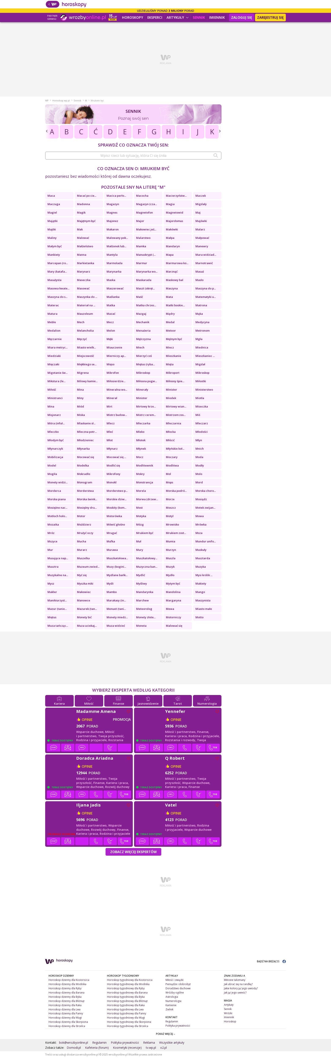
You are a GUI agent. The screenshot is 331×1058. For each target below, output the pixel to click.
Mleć (110, 432)
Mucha (81, 541)
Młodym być (55, 440)
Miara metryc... (57, 347)
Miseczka (201, 406)
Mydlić (140, 575)
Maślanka (113, 297)
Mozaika (53, 524)
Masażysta (54, 280)
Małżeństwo (85, 246)
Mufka (111, 541)
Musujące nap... (57, 558)
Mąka (199, 314)
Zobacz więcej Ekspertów (133, 852)
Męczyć (82, 339)
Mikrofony (113, 474)
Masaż (199, 271)
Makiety (200, 583)
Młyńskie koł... (175, 448)
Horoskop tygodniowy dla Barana (127, 992)
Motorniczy (173, 617)
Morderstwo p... (117, 491)
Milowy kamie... (87, 381)
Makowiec (84, 592)
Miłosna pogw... (146, 381)
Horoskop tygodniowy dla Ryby (126, 988)
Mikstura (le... (56, 381)
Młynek (141, 448)
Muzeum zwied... (88, 567)
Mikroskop (143, 373)
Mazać (111, 314)
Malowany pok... (117, 238)
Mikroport (172, 373)
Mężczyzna (143, 339)
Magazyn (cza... (146, 204)
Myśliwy (141, 583)
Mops (169, 482)
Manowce (83, 600)
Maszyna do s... (57, 297)
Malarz (200, 229)
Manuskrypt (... (146, 255)
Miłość (51, 389)
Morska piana (56, 499)
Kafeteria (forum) (97, 1048)
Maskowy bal (174, 280)
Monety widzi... (57, 482)
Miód (80, 406)
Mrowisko (172, 524)
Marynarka (114, 271)
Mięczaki (53, 364)
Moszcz (171, 508)
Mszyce (52, 541)
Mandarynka (144, 592)
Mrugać (112, 533)
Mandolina (173, 592)
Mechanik (142, 322)
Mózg (140, 524)
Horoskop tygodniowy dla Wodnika (128, 984)
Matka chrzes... (146, 305)
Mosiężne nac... (57, 508)
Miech (140, 347)
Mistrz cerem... (146, 415)
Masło (199, 280)
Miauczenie (114, 347)
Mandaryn (173, 246)
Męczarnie (54, 339)
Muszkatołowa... (117, 558)
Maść (139, 297)
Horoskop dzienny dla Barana (66, 992)
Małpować (202, 238)
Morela (141, 491)
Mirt (109, 406)
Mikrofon (113, 373)
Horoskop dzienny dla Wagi (65, 1017)
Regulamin (172, 1021)
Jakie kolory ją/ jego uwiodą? (241, 988)
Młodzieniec (85, 440)
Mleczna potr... (87, 432)
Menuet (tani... (116, 609)
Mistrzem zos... (176, 415)
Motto (199, 617)
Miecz (170, 347)
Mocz (139, 457)
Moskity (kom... (116, 508)
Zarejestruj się (270, 17)
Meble (51, 322)
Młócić (170, 440)
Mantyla (112, 255)
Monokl (112, 482)
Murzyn (171, 550)
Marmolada (114, 263)
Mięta (170, 364)
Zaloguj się (241, 17)
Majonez (112, 221)
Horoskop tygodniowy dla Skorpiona (129, 1022)
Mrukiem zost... (176, 533)
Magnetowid (174, 212)
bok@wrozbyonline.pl (73, 1043)
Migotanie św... (57, 373)
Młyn (198, 440)
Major (140, 221)
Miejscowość (85, 356)
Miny (80, 398)
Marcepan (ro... (57, 263)
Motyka (141, 516)
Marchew (142, 600)
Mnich (199, 448)
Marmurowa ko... (177, 263)
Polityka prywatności (178, 1025)
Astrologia (172, 997)
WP (47, 100)
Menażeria (143, 330)
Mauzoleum (85, 314)
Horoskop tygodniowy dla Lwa (125, 1009)
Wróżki (228, 1013)
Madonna (83, 204)
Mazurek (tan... (87, 609)
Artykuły (178, 17)
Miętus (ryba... (145, 364)
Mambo (112, 592)
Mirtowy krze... (146, 406)
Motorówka (114, 516)
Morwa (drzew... (147, 499)
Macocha (142, 196)
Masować (83, 288)
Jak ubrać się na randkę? (238, 984)
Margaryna (173, 600)
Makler (52, 592)
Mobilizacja (55, 457)
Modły (199, 465)
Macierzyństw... (176, 196)
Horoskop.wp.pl (61, 100)
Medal (170, 322)
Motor (81, 516)
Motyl (170, 516)
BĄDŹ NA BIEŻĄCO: (271, 961)
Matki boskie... (175, 305)
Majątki (52, 221)
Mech (80, 322)
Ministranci (55, 398)
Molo (198, 474)
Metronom (202, 330)
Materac (53, 305)
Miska (81, 415)
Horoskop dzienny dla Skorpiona (68, 1022)
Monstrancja (144, 482)
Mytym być (173, 583)
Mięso (110, 364)
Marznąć (172, 271)
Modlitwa (172, 465)
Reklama (149, 1043)
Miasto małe (203, 609)
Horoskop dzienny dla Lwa (64, 1009)
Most (139, 508)
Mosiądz (201, 499)
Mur (50, 550)
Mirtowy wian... (176, 406)
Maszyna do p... (205, 288)
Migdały (201, 204)
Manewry (201, 246)
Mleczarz (201, 423)
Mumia (170, 541)
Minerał (112, 398)
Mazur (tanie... (57, 609)
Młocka (171, 432)
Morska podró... (176, 491)
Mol (168, 474)
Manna (81, 255)
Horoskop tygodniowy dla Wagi (126, 1017)
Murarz (82, 550)
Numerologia (173, 1001)
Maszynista (202, 600)
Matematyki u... (205, 297)
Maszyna (172, 288)
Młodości (201, 432)
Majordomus (174, 221)
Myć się (82, 575)
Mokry (140, 474)
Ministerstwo (204, 389)
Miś (197, 415)
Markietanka (85, 263)
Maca (51, 196)
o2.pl (163, 1048)
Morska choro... (205, 491)
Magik (81, 212)
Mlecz (111, 423)
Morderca (54, 491)
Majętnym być (86, 221)
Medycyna (202, 322)
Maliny (52, 238)
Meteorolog (144, 609)
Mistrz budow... (117, 415)
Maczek (200, 196)
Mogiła (52, 474)
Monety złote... (146, 617)
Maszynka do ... (87, 297)
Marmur (141, 263)
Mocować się (85, 457)
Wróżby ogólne (175, 992)
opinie (87, 719)
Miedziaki (54, 356)
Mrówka (200, 524)
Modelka (83, 465)
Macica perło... (116, 196)
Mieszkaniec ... (205, 356)
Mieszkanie (173, 356)
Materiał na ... (86, 305)
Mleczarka (143, 423)
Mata (169, 297)
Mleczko (53, 432)
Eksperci (154, 17)
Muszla (170, 558)
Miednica (201, 347)
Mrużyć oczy (85, 533)
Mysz (50, 583)
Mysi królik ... (203, 575)
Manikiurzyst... (57, 600)
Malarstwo (143, 238)
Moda (199, 457)
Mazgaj (141, 314)
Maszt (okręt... (145, 288)
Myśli (110, 583)
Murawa (112, 550)
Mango (200, 592)
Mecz (110, 322)
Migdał (200, 364)
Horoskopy (132, 17)
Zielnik (169, 1009)
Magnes (112, 212)
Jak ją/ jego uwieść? (235, 992)
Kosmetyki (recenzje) (127, 1048)
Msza (198, 533)
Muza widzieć (116, 626)
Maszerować (115, 288)
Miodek (171, 398)
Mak (80, 229)
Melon (111, 330)
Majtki (51, 229)
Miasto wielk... (86, 347)
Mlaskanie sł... (86, 423)
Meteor (171, 330)
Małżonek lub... (116, 246)
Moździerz (84, 524)
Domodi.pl (74, 1048)
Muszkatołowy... (146, 558)
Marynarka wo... (146, 271)
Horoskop (230, 1021)
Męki (110, 339)
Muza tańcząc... (57, 626)
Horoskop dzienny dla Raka (65, 1005)
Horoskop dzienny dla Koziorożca (69, 980)
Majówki (201, 221)
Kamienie (171, 1005)
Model (51, 465)
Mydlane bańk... (117, 575)
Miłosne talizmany (234, 980)
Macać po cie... (86, 196)
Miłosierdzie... (116, 381)
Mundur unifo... (205, 541)
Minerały (142, 389)
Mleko (140, 432)
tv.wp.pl (151, 1048)
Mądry (170, 314)
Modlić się (113, 465)
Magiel (52, 212)
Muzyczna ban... (146, 567)
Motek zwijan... (205, 508)
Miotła (199, 398)
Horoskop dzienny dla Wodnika (67, 984)
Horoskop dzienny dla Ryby (65, 988)
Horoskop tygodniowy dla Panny (126, 1013)
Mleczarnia (173, 423)
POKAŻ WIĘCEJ (165, 1034)
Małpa (170, 238)
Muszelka (83, 558)
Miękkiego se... (86, 364)
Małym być (54, 246)
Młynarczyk (55, 448)
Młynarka (83, 448)
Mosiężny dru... (87, 508)
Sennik (199, 17)
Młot (110, 440)
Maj (198, 212)
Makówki (172, 229)
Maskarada (143, 280)
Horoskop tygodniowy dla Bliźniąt (127, 1001)
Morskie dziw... (116, 499)
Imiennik (217, 17)
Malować (83, 238)
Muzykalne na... (57, 575)
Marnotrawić (204, 263)
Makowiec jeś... (146, 229)
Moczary (172, 457)
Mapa (170, 255)
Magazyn (113, 204)
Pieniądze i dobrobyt (178, 984)
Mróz (50, 533)
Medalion (53, 330)
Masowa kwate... (58, 288)
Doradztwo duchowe (178, 988)
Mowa (199, 516)
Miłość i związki (174, 980)
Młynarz (112, 448)
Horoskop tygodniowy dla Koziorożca (129, 980)
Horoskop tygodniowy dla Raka (126, 1005)
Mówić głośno (116, 524)
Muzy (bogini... (116, 567)
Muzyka (200, 567)
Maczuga (53, 204)
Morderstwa (85, 491)
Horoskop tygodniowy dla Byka (126, 997)
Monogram (84, 482)
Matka (111, 305)
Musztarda (202, 558)
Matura (52, 314)
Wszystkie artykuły (171, 1043)
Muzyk (170, 567)
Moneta (141, 626)
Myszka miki (85, 583)
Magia (170, 204)
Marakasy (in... (116, 600)
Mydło (170, 575)
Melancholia (85, 330)
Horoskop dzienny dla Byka (65, 997)
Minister (171, 389)
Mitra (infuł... (56, 423)
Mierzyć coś (144, 356)
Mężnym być (174, 339)
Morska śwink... (87, 499)
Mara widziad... (205, 255)
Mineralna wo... (117, 389)
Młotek (140, 440)
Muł (138, 541)
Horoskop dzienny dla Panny (66, 1013)
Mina (80, 389)
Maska (111, 280)
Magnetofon (144, 212)
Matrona (201, 305)
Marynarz (83, 271)
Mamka (141, 246)
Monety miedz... (117, 617)
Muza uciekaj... (87, 626)
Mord (199, 482)
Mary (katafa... (57, 271)
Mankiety (53, 255)
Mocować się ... (116, 457)
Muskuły (200, 550)
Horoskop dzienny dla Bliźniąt (66, 1001)
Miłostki (200, 381)
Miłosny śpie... (175, 381)
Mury (139, 550)
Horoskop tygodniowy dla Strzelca (127, 1026)
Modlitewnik (144, 465)
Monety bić (84, 617)
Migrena (83, 373)
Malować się (174, 626)
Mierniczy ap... (116, 356)
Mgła (198, 339)
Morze (170, 499)
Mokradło (83, 474)
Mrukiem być (144, 533)
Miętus (51, 617)
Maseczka (83, 280)
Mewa (170, 609)
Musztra (52, 567)
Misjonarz (54, 415)
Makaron (113, 229)
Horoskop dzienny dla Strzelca (67, 1026)
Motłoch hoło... (57, 516)
